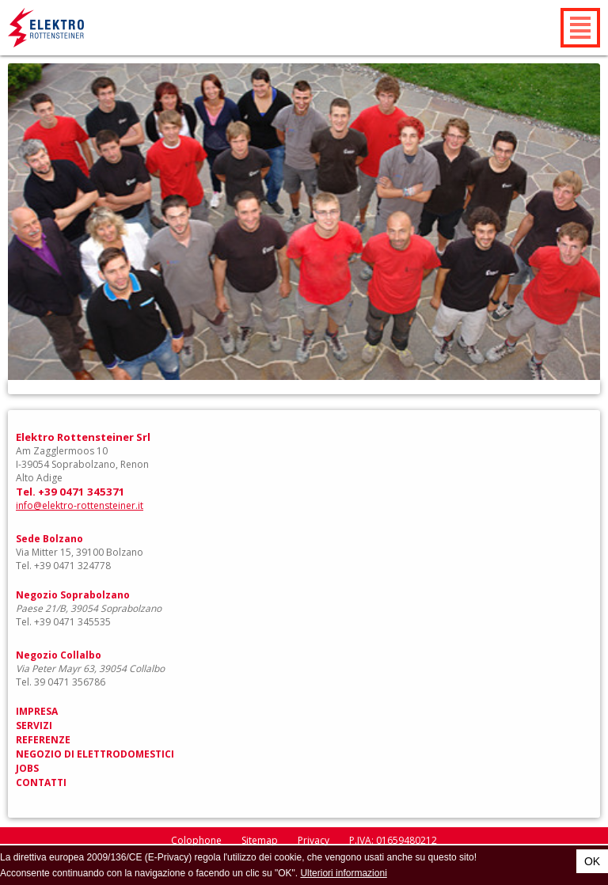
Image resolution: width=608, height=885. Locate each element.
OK (592, 861)
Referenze (43, 739)
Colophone (196, 840)
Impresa (37, 711)
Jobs (27, 768)
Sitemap (259, 840)
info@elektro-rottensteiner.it (79, 505)
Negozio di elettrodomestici (95, 754)
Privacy (313, 840)
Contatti (41, 782)
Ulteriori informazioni (343, 873)
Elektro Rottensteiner (84, 27)
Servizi (34, 725)
